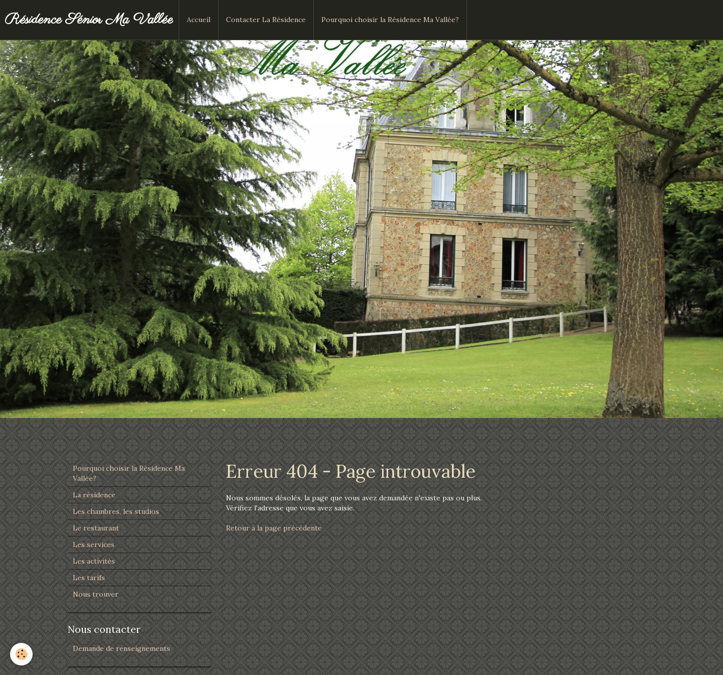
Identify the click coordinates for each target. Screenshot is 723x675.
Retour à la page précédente (274, 527)
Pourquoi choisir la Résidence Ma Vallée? (390, 19)
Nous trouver (95, 594)
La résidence (94, 494)
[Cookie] (21, 654)
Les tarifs (89, 577)
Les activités (94, 561)
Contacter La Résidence (266, 19)
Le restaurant (96, 527)
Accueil (198, 19)
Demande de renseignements (121, 648)
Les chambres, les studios (116, 511)
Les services (93, 544)
